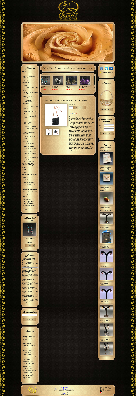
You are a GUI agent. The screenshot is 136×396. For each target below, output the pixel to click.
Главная (44, 68)
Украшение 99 (79, 86)
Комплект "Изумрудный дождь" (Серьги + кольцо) (106, 189)
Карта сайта (64, 394)
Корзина (106, 83)
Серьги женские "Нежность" (104, 302)
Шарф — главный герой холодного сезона (29, 338)
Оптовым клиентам (79, 68)
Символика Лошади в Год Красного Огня (28, 361)
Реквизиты (64, 387)
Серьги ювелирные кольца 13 (105, 340)
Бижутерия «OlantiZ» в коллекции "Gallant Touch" (29, 288)
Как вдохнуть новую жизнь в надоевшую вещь (29, 345)
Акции (91, 68)
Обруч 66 (50, 86)
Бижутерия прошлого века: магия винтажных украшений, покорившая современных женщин (30, 372)
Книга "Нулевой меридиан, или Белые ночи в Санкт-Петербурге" (29, 270)
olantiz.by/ (64, 393)
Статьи (30, 331)
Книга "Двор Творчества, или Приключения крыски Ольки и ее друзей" (28, 260)
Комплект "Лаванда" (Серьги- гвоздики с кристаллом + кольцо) (105, 209)
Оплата (57, 68)
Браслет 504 (92, 86)
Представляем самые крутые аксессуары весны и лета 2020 (29, 297)
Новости (29, 255)
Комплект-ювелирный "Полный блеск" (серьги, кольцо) (106, 169)
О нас (51, 68)
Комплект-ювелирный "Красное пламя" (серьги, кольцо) (105, 149)
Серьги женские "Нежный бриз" (104, 265)
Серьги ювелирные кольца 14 (105, 321)
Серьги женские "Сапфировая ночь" (105, 247)
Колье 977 (64, 86)
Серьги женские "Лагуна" (104, 284)
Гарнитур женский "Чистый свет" (104, 228)
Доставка (66, 68)
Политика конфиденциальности (64, 389)
